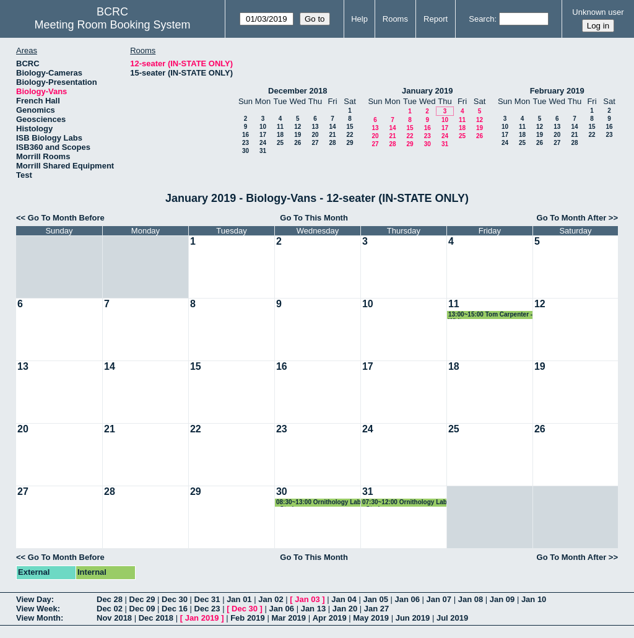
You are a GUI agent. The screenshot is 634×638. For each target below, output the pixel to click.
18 (280, 134)
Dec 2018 (156, 618)
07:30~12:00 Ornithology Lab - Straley (404, 503)
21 (332, 134)
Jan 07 (439, 599)
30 (245, 150)
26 (297, 142)
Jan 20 (344, 608)
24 (262, 142)
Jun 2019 (413, 618)
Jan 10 (533, 599)
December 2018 (297, 90)
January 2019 (427, 90)
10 (262, 126)
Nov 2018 (114, 618)
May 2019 (371, 618)
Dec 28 (110, 599)
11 (280, 126)
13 (314, 126)
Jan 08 (470, 599)
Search (481, 19)
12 (297, 126)
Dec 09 (142, 608)
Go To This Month (314, 217)
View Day (33, 599)
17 (262, 134)
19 (297, 134)
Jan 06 (407, 599)
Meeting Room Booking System (112, 25)
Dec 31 (207, 599)
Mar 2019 (288, 618)
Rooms (395, 19)
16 (245, 134)
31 (262, 150)
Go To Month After (572, 217)
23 (245, 142)
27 (314, 142)
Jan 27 (376, 608)
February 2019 (557, 90)
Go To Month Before (66, 217)
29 (349, 142)
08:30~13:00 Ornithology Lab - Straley (318, 503)
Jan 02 (270, 599)
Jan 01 (239, 599)
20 (314, 134)
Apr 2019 (330, 618)
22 (349, 134)
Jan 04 (343, 599)
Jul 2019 (452, 618)
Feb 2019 (247, 618)
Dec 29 (142, 599)
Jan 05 (375, 599)
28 (332, 142)
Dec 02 (110, 608)
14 (332, 126)
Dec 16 (175, 608)
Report (435, 19)
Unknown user (597, 12)
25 (280, 142)
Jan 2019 (202, 618)
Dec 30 (175, 599)
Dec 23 (207, 608)
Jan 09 (502, 599)
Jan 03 (307, 599)
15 (349, 126)
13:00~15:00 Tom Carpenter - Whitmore (490, 315)
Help (359, 19)
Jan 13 (313, 608)
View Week (37, 608)
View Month (38, 618)
